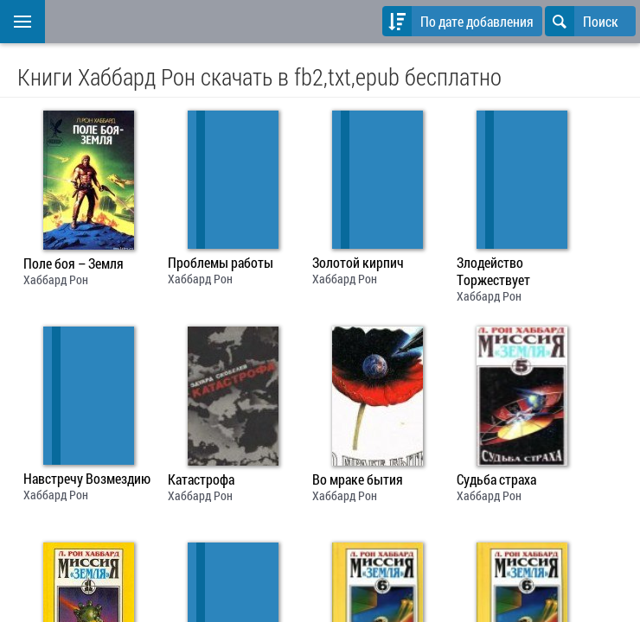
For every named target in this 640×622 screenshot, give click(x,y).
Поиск (581, 21)
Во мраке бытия (357, 479)
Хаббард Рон (55, 279)
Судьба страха (496, 479)
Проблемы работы (220, 262)
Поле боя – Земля (73, 263)
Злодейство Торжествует (493, 271)
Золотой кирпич (358, 262)
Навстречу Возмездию (86, 478)
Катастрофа (201, 479)
